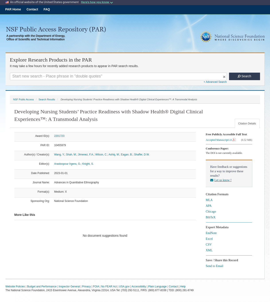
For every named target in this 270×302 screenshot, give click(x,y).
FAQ (47, 9)
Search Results (47, 99)
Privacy (86, 286)
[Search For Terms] (118, 76)
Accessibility (139, 286)
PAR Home (13, 9)
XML (209, 250)
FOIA (96, 286)
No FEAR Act (109, 286)
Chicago (211, 211)
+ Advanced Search (215, 81)
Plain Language (157, 286)
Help (183, 286)
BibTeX (211, 217)
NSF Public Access (23, 99)
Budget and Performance (41, 286)
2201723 (59, 135)
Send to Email (214, 266)
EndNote (211, 233)
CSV (209, 244)
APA (209, 205)
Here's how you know (97, 2)
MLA (209, 200)
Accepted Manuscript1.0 (221, 139)
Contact (32, 9)
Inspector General (69, 286)
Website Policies (15, 286)
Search (244, 76)
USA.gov (124, 286)
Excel (209, 238)
